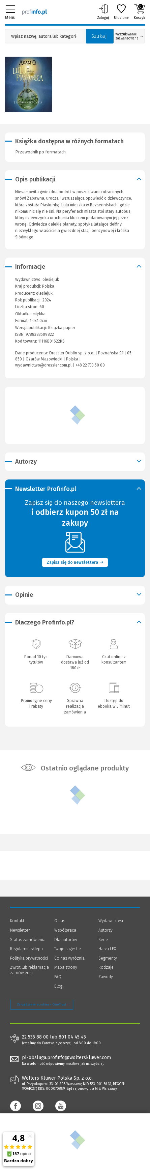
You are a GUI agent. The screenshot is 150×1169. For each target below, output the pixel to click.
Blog (58, 986)
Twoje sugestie (67, 948)
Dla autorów (65, 939)
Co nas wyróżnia (69, 958)
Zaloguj (103, 12)
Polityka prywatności (29, 958)
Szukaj (99, 36)
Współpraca (65, 930)
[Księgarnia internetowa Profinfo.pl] (34, 12)
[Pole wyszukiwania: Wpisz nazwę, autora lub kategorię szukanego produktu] (44, 36)
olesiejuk (44, 293)
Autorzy (105, 930)
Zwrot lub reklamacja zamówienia (29, 970)
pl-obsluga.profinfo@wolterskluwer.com (66, 1057)
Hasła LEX (107, 948)
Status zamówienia (28, 939)
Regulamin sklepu (26, 948)
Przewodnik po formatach (40, 151)
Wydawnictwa (110, 920)
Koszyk (139, 12)
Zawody (105, 976)
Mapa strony (65, 967)
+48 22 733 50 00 (90, 365)
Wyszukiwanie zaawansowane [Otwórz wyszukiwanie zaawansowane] (129, 36)
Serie (103, 939)
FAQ (57, 976)
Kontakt (17, 920)
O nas (59, 920)
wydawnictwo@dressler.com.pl (43, 365)
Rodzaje (106, 967)
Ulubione (121, 12)
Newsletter (20, 930)
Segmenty (107, 958)
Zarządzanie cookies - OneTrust (41, 1004)
